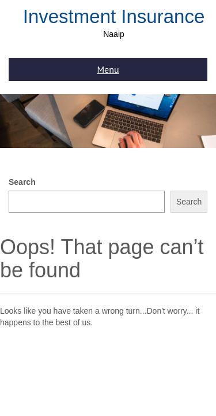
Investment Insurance (114, 16)
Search (22, 182)
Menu (108, 69)
